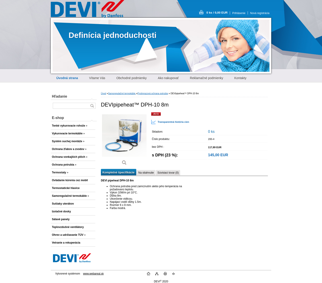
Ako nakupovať (168, 78)
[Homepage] (67, 78)
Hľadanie (59, 96)
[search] (92, 106)
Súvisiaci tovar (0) (168, 172)
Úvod (103, 93)
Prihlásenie (238, 13)
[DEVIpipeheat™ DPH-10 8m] (124, 140)
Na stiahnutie (146, 172)
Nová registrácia (259, 13)
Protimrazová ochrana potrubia (152, 93)
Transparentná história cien (170, 121)
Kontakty (240, 78)
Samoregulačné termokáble (122, 93)
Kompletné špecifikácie (118, 172)
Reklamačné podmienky (206, 78)
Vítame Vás (97, 78)
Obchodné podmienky (131, 78)
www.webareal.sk (93, 273)
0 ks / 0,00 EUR (217, 12)
